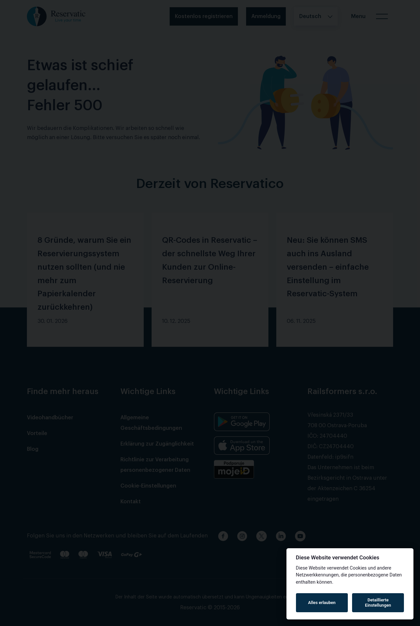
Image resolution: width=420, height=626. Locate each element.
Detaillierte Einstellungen (378, 602)
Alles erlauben (322, 602)
